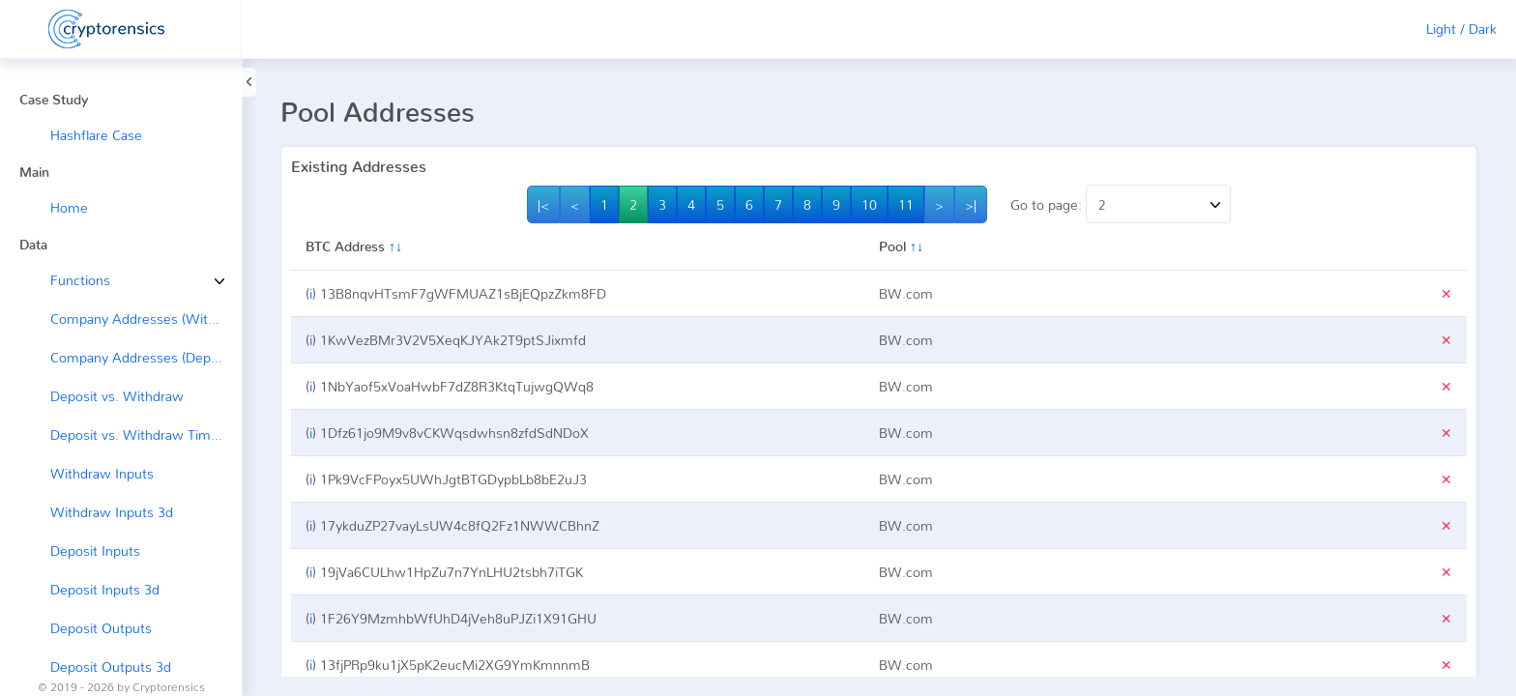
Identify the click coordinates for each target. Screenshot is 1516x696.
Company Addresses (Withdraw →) (146, 318)
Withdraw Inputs (102, 473)
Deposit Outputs (101, 628)
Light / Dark (1461, 28)
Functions (65, 280)
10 (869, 204)
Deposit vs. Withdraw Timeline (145, 434)
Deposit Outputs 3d (110, 666)
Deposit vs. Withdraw (117, 396)
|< (543, 204)
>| (971, 204)
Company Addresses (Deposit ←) (146, 357)
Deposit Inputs (95, 550)
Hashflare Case (96, 135)
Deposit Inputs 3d (105, 589)
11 (906, 204)
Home (69, 207)
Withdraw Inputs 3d (111, 512)
